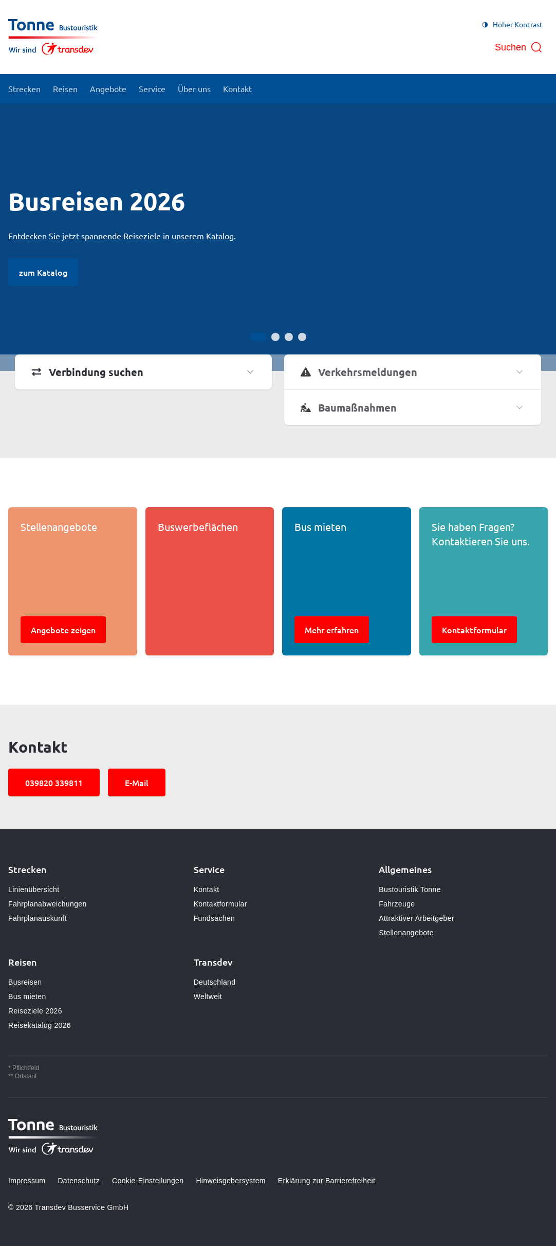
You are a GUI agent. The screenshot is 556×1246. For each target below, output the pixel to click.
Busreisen (25, 982)
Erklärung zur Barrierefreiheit (326, 1181)
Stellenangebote (406, 933)
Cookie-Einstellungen (147, 1181)
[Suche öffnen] (519, 47)
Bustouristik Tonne (409, 889)
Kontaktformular (220, 904)
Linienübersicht (33, 889)
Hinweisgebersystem (230, 1181)
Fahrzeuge (397, 904)
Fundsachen (214, 918)
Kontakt (206, 889)
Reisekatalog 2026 (39, 1025)
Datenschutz (79, 1181)
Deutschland (215, 982)
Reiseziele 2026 (35, 1011)
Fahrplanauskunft (37, 918)
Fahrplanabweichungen (47, 904)
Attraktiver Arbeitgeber (416, 918)
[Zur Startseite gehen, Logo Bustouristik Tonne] (53, 37)
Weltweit (208, 996)
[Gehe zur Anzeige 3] (289, 337)
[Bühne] (278, 237)
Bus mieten (27, 996)
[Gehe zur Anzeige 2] (275, 337)
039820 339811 (54, 782)
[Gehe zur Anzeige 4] (302, 337)
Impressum (26, 1181)
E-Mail (137, 782)
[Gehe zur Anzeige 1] (258, 337)
